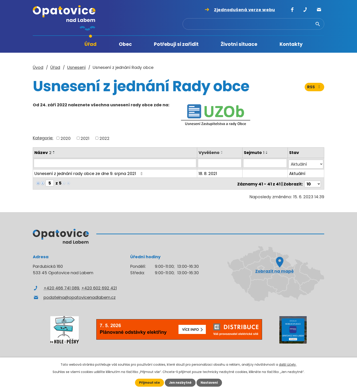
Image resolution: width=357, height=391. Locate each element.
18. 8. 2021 (208, 172)
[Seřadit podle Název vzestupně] (53, 151)
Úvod (59, 44)
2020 (66, 138)
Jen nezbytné (180, 382)
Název (42, 152)
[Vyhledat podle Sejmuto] (265, 163)
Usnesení (76, 67)
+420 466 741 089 (61, 286)
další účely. (287, 364)
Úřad (90, 44)
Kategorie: (43, 138)
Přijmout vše (148, 382)
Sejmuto (254, 152)
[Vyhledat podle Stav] (306, 163)
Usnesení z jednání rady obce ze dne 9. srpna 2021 (89, 172)
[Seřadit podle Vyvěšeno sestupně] (222, 153)
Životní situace (239, 44)
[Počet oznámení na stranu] (312, 182)
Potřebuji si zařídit (176, 44)
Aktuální (297, 172)
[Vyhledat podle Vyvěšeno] (220, 163)
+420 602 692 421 (99, 286)
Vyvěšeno (209, 152)
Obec (125, 44)
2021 (85, 138)
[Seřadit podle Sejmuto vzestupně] (267, 151)
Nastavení (210, 382)
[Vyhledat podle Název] (115, 163)
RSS (314, 88)
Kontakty (291, 44)
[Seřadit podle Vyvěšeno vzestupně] (222, 151)
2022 (104, 138)
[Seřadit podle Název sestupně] (53, 153)
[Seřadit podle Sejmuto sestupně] (267, 153)
